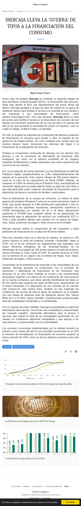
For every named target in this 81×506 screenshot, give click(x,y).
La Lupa (19, 11)
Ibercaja (7, 347)
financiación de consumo (23, 347)
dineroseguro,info (20, 117)
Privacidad (46, 498)
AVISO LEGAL (34, 498)
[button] (3, 4)
